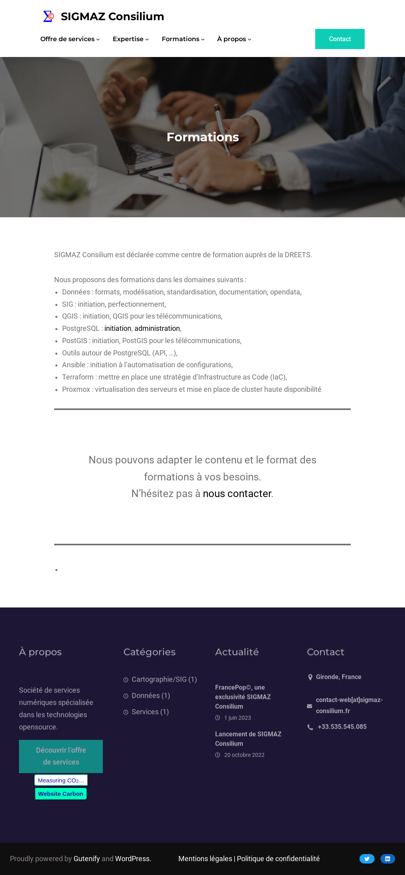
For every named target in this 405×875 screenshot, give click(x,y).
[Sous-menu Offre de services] (98, 39)
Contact (340, 39)
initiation (117, 328)
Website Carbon (60, 793)
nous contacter (237, 493)
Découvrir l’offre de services (61, 763)
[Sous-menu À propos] (250, 39)
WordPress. (133, 859)
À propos (231, 39)
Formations (180, 39)
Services (145, 722)
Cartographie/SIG (159, 690)
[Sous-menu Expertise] (147, 39)
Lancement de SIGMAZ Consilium (248, 755)
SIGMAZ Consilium (113, 16)
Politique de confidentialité (278, 859)
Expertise (128, 39)
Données (146, 706)
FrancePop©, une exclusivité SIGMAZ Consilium (243, 713)
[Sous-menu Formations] (203, 39)
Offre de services (67, 39)
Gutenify (87, 859)
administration (157, 328)
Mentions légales (205, 859)
